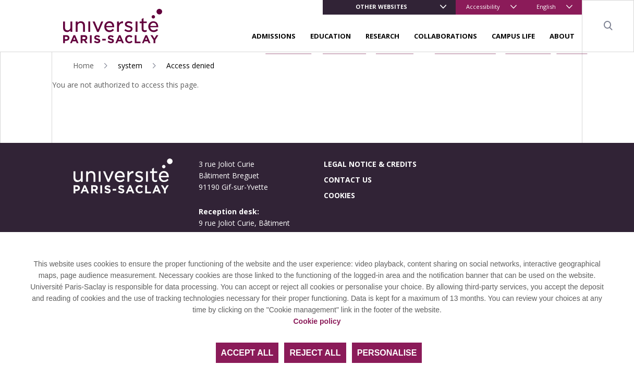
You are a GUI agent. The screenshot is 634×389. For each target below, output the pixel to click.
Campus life (513, 36)
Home (83, 65)
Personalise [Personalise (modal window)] (387, 352)
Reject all (314, 352)
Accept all (247, 352)
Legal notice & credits (370, 164)
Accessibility (483, 6)
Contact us (348, 180)
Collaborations (445, 36)
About (562, 36)
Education (330, 36)
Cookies (339, 195)
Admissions (274, 36)
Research (382, 36)
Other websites (381, 6)
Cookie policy (316, 321)
